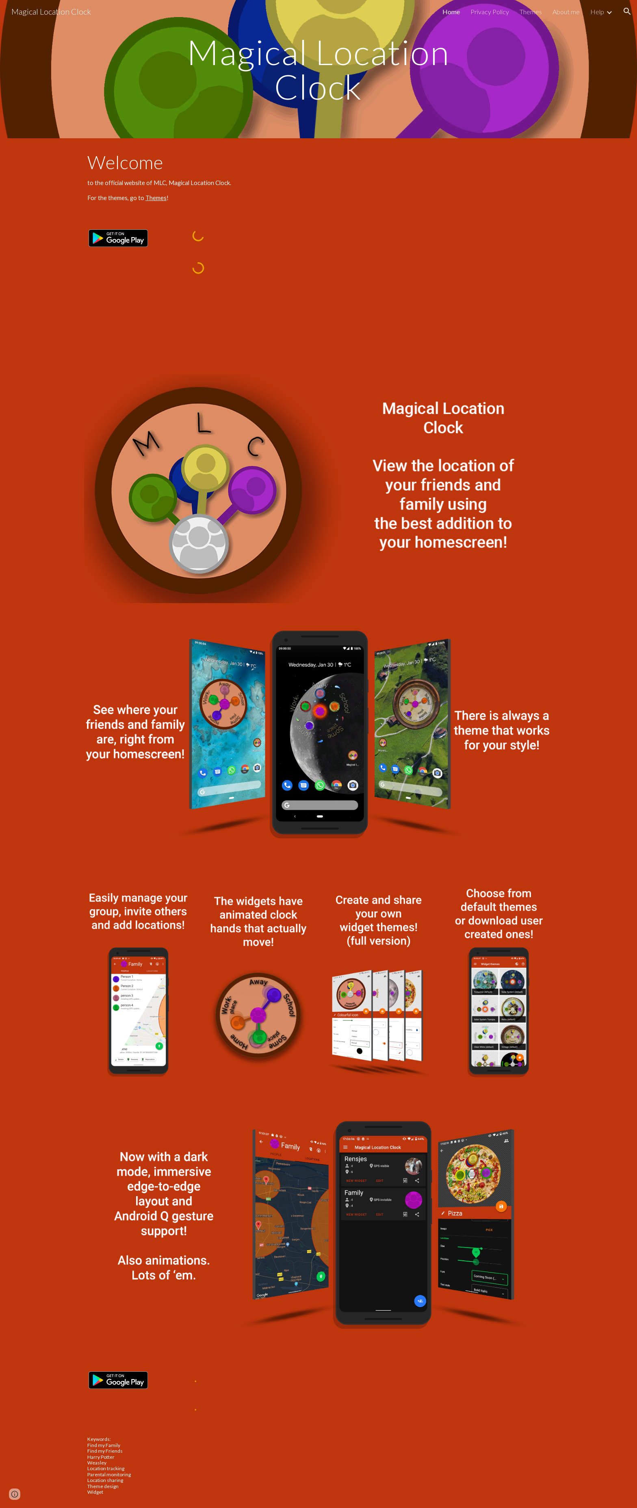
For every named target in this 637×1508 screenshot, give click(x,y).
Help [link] (597, 11)
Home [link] (451, 11)
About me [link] (566, 11)
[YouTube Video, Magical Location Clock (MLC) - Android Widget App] (439, 290)
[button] (627, 11)
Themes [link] (531, 11)
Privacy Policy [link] (489, 11)
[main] (318, 69)
